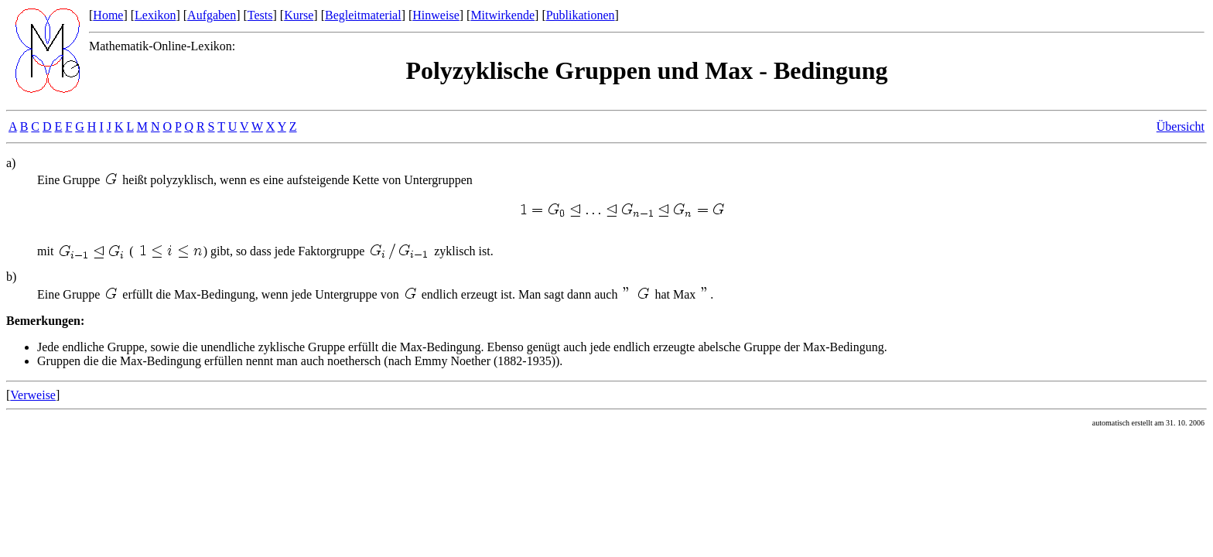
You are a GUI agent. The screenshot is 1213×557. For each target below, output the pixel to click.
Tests (260, 15)
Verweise (33, 395)
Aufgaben (211, 15)
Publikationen (580, 15)
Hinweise (435, 15)
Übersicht (1180, 126)
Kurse (298, 15)
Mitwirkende (502, 15)
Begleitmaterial (363, 15)
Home (108, 15)
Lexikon (155, 15)
